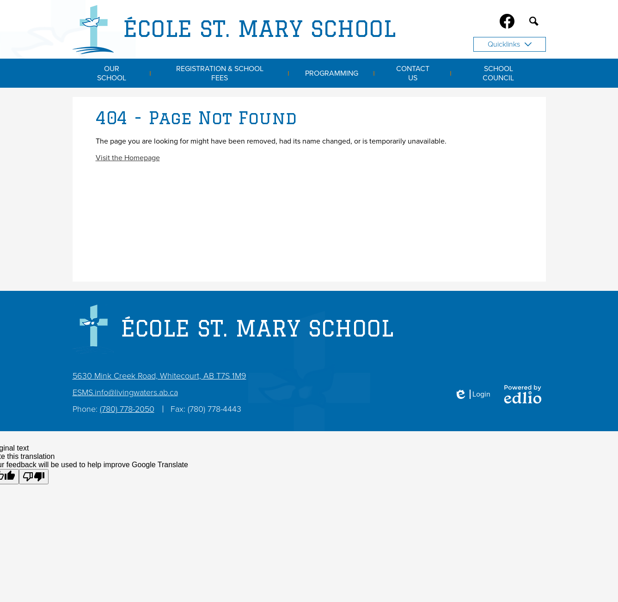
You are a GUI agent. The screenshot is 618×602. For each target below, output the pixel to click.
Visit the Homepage (128, 158)
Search (534, 23)
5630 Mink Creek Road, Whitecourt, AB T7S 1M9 (159, 376)
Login (472, 394)
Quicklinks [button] (510, 44)
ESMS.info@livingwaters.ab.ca (125, 392)
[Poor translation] (34, 476)
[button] (112, 73)
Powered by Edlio (523, 394)
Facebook (507, 23)
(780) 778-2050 (127, 409)
